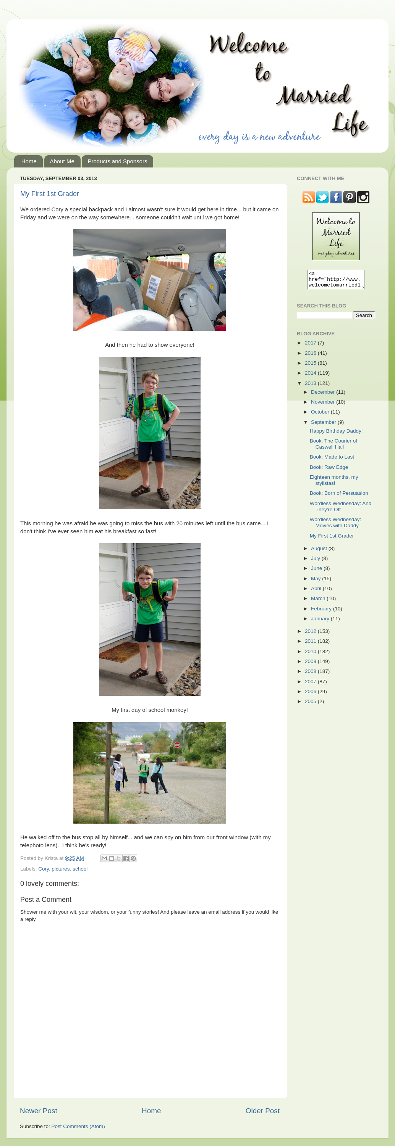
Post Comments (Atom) (78, 1126)
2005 (311, 705)
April (317, 592)
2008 (311, 675)
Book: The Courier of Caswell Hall (333, 447)
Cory (43, 869)
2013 (311, 387)
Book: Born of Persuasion (339, 496)
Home (29, 161)
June (317, 572)
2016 (311, 356)
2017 (311, 346)
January (321, 622)
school (80, 869)
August (320, 552)
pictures (61, 869)
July (316, 562)
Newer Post (38, 1111)
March (319, 602)
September (324, 425)
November (323, 405)
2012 (311, 634)
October (321, 415)
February (322, 612)
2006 (311, 695)
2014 (311, 376)
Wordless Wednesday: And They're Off (341, 510)
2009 (311, 665)
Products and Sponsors (117, 161)
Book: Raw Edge (329, 470)
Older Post (263, 1111)
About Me (62, 161)
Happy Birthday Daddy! (336, 434)
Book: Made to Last (332, 460)
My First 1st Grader (49, 194)
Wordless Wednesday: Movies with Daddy (335, 526)
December (323, 395)
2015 (311, 366)
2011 (311, 644)
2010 (311, 655)
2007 (311, 685)
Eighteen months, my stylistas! (334, 483)
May (316, 582)
